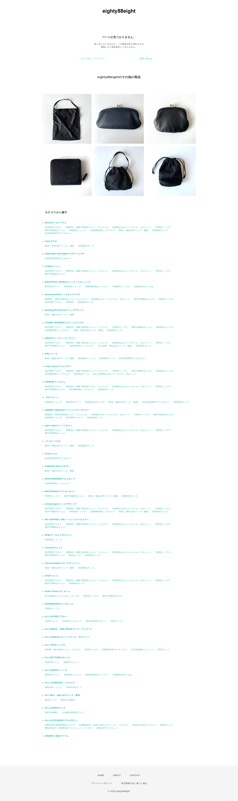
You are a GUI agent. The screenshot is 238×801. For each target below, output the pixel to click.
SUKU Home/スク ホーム (57, 591)
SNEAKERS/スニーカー (97, 286)
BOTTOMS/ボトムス (55, 230)
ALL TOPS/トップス (55, 645)
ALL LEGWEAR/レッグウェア (60, 683)
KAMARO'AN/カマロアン (57, 466)
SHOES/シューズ (77, 230)
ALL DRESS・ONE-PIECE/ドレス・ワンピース (68, 629)
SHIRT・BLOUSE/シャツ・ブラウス (63, 649)
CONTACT (135, 775)
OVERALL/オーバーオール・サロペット (131, 227)
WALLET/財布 (68, 700)
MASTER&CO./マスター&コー (60, 491)
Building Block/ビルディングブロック (64, 310)
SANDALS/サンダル (144, 286)
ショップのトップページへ (92, 58)
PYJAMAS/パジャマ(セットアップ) (62, 596)
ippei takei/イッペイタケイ (58, 425)
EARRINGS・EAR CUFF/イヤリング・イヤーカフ (104, 725)
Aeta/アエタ (51, 241)
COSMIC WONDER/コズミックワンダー (65, 322)
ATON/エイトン (52, 266)
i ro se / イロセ (52, 441)
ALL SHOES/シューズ (56, 670)
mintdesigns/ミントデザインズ (60, 504)
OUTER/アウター (53, 227)
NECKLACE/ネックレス (144, 725)
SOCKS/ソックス (53, 687)
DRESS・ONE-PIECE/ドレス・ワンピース (87, 227)
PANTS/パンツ (52, 662)
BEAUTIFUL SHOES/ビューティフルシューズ (67, 282)
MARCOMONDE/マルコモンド (60, 479)
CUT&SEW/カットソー (142, 649)
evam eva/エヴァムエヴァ (58, 366)
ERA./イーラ (51, 354)
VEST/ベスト (116, 621)
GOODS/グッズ (160, 230)
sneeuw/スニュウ (53, 548)
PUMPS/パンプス (121, 286)
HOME (101, 775)
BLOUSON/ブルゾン (96, 621)
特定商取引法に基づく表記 (134, 783)
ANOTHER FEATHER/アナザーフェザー (65, 254)
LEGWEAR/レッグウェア (102, 230)
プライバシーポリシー (101, 783)
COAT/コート (51, 621)
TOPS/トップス (163, 227)
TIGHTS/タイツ (73, 687)
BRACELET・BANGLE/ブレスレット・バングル (68, 728)
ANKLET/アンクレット (107, 728)
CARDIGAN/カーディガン (114, 649)
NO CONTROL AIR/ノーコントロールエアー (67, 519)
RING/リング (166, 725)
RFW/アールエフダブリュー (58, 535)
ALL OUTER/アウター (56, 616)
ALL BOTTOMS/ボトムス (57, 657)
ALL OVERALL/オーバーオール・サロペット (115, 374)
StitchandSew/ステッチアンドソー (62, 563)
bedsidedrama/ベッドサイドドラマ (62, 294)
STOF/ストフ (51, 576)
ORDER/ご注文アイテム (57, 736)
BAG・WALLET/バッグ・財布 (133, 230)
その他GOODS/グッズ (73, 712)
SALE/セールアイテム (56, 223)
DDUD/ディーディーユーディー (60, 338)
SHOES (70, 302)
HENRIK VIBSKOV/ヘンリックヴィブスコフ (67, 410)
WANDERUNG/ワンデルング (59, 604)
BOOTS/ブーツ (52, 286)
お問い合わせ (145, 58)
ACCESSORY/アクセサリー (58, 233)
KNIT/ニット (164, 649)
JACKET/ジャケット (72, 621)
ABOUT (117, 775)
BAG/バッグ (75, 555)
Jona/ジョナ (51, 454)
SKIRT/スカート (71, 662)
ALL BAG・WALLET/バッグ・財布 (115, 346)
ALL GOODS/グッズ (55, 708)
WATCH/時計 (51, 712)
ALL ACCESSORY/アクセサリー (61, 720)
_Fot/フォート (52, 397)
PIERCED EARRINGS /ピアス (60, 725)
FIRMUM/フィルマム (55, 382)
